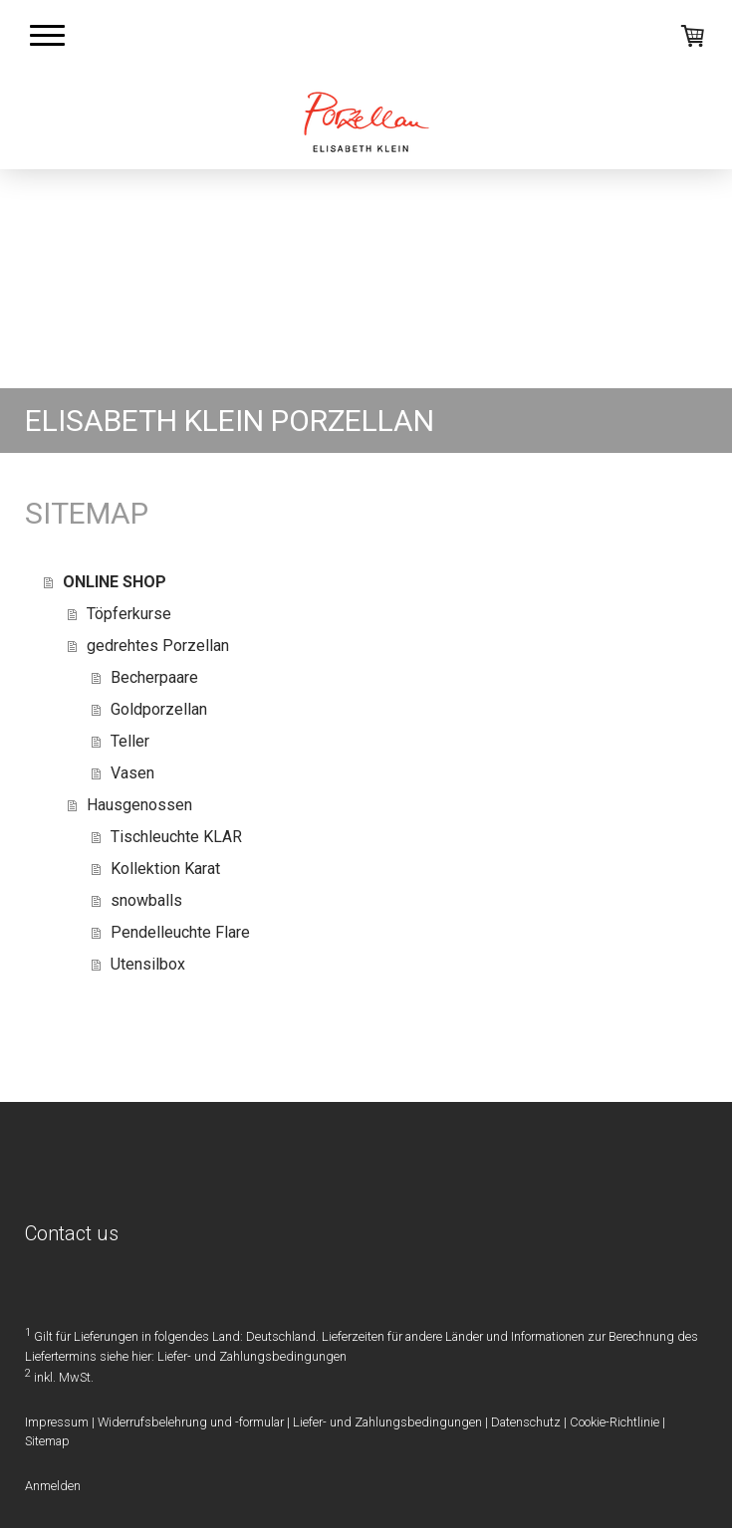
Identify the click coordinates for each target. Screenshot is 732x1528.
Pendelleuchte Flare (180, 932)
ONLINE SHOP (114, 581)
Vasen (132, 773)
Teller (130, 741)
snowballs (146, 900)
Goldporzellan (159, 709)
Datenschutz (526, 1422)
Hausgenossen (139, 804)
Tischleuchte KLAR (176, 836)
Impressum (57, 1422)
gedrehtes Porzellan (158, 645)
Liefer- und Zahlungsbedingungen (252, 1356)
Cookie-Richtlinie (614, 1422)
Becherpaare (154, 677)
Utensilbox (148, 964)
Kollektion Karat (165, 868)
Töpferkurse (129, 613)
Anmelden (53, 1485)
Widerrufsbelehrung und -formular (191, 1422)
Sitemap (47, 1440)
